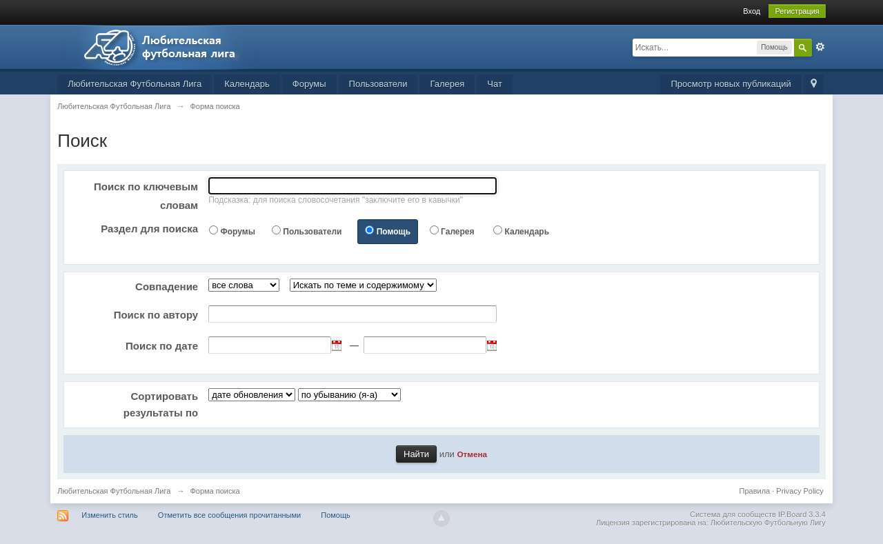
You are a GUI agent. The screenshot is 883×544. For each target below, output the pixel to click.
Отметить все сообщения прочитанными (229, 515)
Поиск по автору (156, 315)
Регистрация (797, 11)
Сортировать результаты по (160, 404)
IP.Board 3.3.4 (802, 514)
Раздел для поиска (149, 228)
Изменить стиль (109, 515)
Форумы (309, 84)
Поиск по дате (162, 346)
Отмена (472, 454)
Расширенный (820, 46)
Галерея (447, 84)
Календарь (247, 84)
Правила (755, 491)
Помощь (393, 231)
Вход (751, 11)
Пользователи (378, 84)
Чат (494, 84)
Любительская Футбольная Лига (134, 84)
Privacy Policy (799, 491)
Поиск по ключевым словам (146, 196)
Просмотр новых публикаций (731, 84)
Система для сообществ (733, 514)
